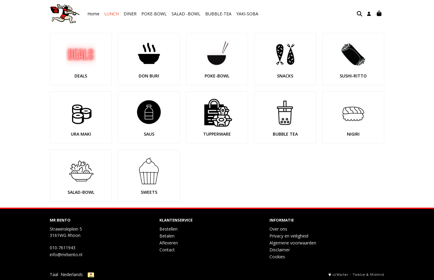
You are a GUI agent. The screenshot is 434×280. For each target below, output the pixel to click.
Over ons (278, 229)
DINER (130, 14)
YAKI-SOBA (247, 14)
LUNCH (111, 14)
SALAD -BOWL (185, 14)
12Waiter (340, 275)
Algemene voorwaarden (292, 243)
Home (93, 14)
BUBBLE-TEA (218, 14)
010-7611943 (62, 247)
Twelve (359, 275)
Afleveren (168, 243)
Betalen (167, 236)
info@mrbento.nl (66, 254)
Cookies (277, 257)
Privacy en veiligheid (288, 236)
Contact (167, 250)
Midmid (377, 275)
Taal (54, 274)
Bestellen (168, 229)
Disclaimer (279, 250)
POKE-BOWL (154, 14)
